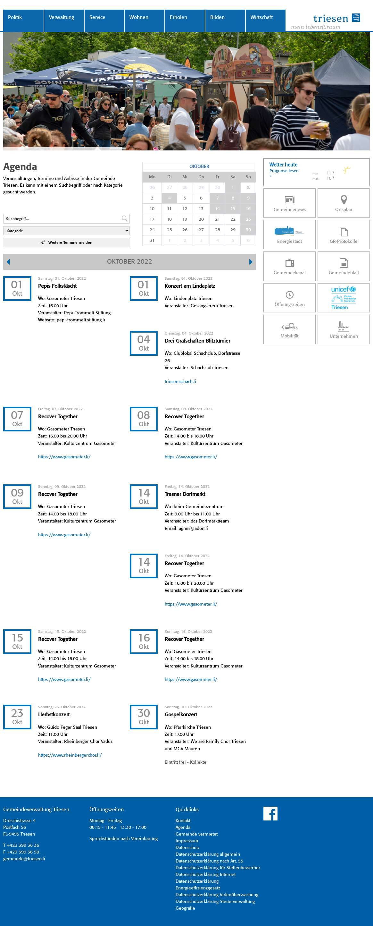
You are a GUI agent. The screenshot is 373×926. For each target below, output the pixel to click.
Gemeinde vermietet (197, 834)
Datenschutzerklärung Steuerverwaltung (215, 901)
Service (97, 17)
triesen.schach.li (180, 381)
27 (169, 187)
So (248, 177)
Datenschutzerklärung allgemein (208, 854)
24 (152, 230)
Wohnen (138, 17)
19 (184, 219)
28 (184, 187)
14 (217, 209)
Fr (218, 177)
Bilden (217, 17)
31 (152, 240)
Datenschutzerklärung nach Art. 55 (209, 861)
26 (152, 187)
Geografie (185, 908)
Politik (15, 17)
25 (169, 230)
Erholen (178, 17)
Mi (184, 177)
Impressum (187, 841)
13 (201, 209)
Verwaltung (61, 17)
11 (169, 209)
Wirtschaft (262, 17)
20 (201, 219)
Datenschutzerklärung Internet (206, 874)
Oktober (199, 167)
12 (184, 209)
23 (248, 219)
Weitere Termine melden (66, 243)
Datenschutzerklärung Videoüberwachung (217, 895)
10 (152, 209)
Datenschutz (188, 847)
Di (169, 177)
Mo (152, 177)
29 (201, 187)
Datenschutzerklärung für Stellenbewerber (218, 868)
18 (169, 219)
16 (248, 209)
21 (217, 219)
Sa (232, 177)
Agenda (183, 827)
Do (201, 177)
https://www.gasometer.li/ (64, 457)
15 (232, 209)
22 (233, 219)
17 (152, 219)
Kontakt (183, 821)
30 (217, 187)
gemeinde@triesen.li (24, 859)
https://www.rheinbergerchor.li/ (70, 755)
